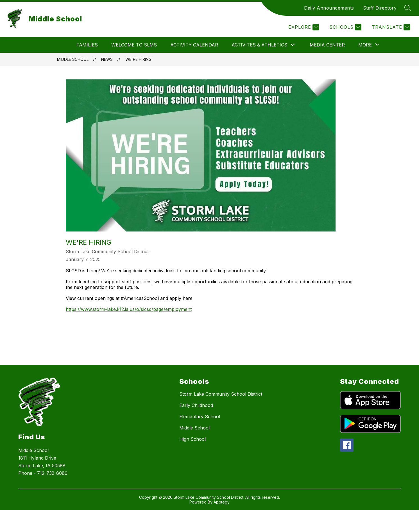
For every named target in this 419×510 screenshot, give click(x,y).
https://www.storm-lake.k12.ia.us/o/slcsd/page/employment (129, 309)
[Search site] (407, 8)
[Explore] (303, 27)
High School (192, 439)
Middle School (73, 59)
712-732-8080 (52, 473)
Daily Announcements (329, 8)
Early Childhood (196, 405)
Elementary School (199, 416)
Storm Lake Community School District (220, 394)
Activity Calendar (194, 45)
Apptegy (222, 502)
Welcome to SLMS (134, 45)
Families (87, 45)
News (107, 59)
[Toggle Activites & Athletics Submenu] (292, 45)
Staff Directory (380, 8)
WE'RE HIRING (138, 59)
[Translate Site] (390, 27)
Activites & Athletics (259, 45)
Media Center (327, 45)
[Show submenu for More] (365, 44)
